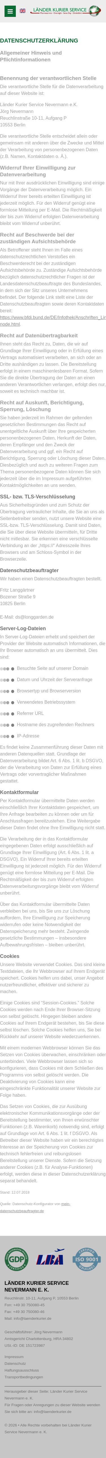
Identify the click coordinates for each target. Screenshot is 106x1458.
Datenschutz (15, 1363)
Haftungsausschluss (22, 1370)
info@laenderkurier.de (32, 1318)
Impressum (14, 1357)
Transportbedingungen (24, 1377)
